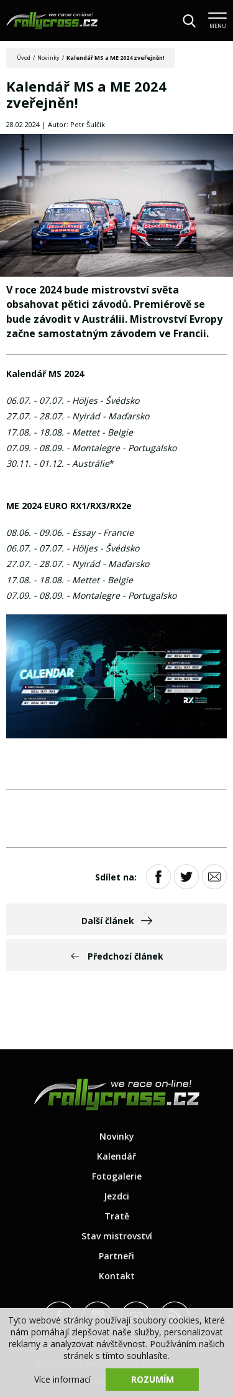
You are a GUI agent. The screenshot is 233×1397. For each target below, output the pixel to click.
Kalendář (116, 1156)
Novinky (48, 58)
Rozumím (152, 1379)
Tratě (116, 1216)
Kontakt (117, 1276)
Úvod (23, 58)
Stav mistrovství (116, 1236)
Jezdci (116, 1196)
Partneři (116, 1256)
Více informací (62, 1379)
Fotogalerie (117, 1176)
